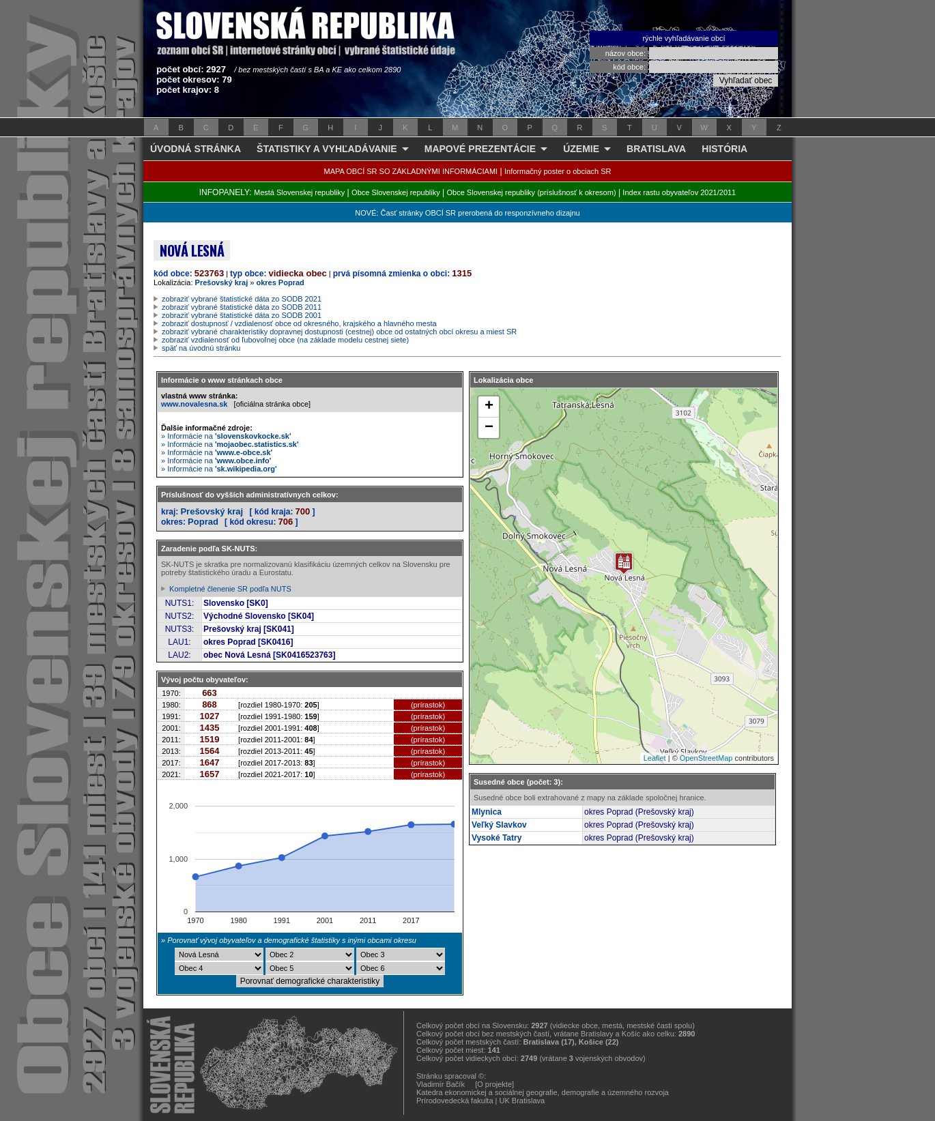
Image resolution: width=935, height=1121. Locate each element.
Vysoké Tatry (496, 838)
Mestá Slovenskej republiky (299, 192)
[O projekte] (494, 1084)
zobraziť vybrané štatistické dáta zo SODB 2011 (241, 307)
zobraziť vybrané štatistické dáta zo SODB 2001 (241, 315)
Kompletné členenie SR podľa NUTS (230, 589)
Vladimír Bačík (440, 1084)
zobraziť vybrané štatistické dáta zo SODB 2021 (241, 299)
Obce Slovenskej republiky (395, 192)
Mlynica (487, 812)
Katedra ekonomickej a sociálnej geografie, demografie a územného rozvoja (542, 1092)
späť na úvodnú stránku (201, 348)
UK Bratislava (522, 1100)
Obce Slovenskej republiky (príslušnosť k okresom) (531, 192)
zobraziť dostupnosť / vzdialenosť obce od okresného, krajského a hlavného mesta (299, 323)
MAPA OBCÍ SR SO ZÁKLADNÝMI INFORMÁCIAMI (411, 171)
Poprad (203, 521)
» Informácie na (226, 436)
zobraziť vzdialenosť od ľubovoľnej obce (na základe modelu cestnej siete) (285, 340)
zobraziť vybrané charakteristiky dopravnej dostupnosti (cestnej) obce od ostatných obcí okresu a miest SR (339, 331)
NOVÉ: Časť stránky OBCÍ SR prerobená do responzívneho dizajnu (467, 213)
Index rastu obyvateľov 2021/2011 (679, 192)
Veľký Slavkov (499, 825)
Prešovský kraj (221, 282)
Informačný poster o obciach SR (558, 171)
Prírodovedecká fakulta (454, 1100)
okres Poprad (280, 282)
